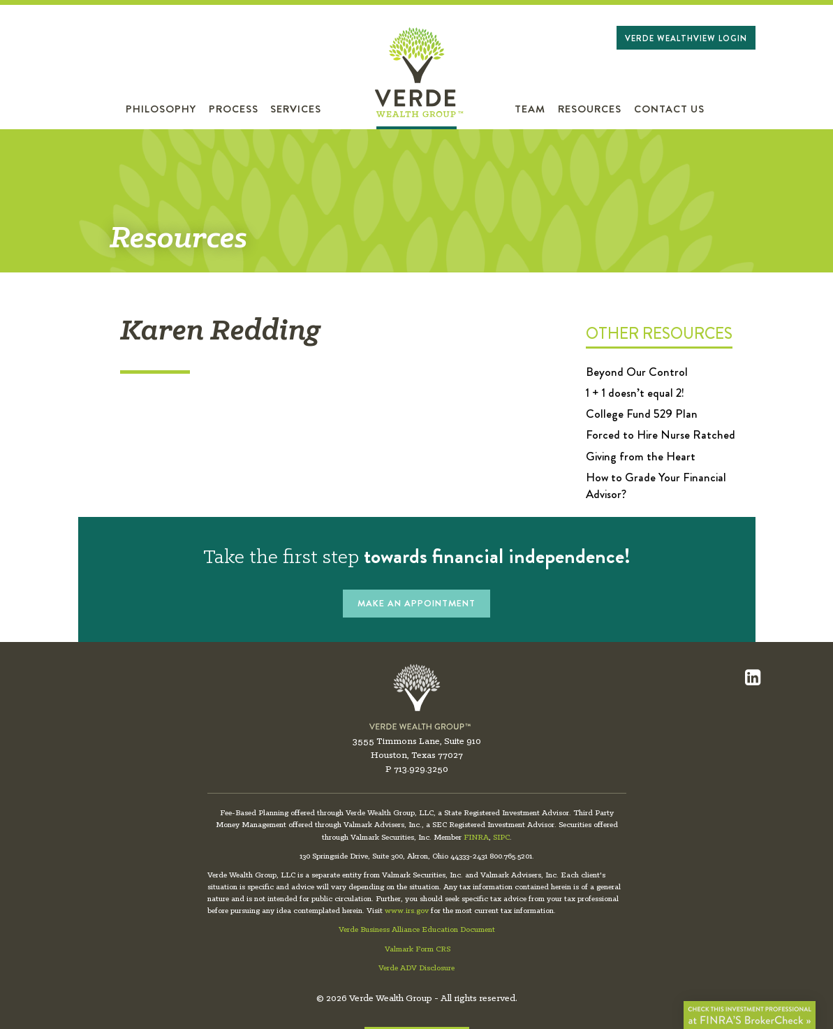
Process (233, 109)
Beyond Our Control (637, 371)
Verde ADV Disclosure (416, 968)
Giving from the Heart (640, 456)
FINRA (476, 837)
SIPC (501, 837)
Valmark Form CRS (417, 949)
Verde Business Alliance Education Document (417, 930)
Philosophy (161, 109)
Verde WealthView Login (686, 38)
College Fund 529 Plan (642, 413)
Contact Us (669, 109)
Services (295, 109)
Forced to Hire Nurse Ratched (660, 434)
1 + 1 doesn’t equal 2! (635, 392)
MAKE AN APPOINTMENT (416, 603)
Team (530, 109)
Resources (589, 109)
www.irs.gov (407, 911)
